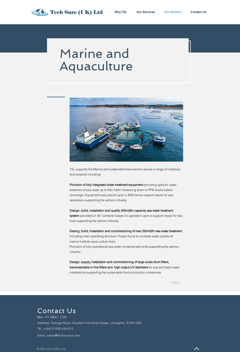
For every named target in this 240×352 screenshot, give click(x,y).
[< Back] (174, 283)
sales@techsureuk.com (63, 335)
